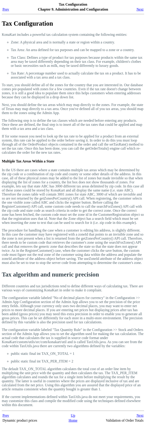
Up (73, 415)
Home (73, 420)
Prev (5, 9)
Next (140, 9)
